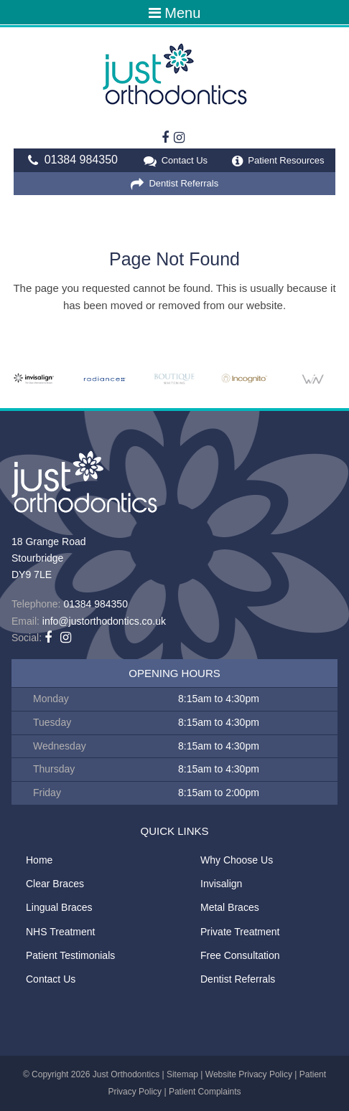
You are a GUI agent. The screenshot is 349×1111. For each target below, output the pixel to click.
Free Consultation (240, 955)
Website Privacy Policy (248, 1074)
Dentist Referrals (174, 184)
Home (39, 860)
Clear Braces (55, 883)
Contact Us (175, 161)
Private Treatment (240, 931)
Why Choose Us (236, 860)
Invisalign (221, 883)
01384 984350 (70, 160)
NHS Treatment (60, 931)
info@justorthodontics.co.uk (104, 621)
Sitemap (182, 1074)
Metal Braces (229, 907)
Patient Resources (278, 161)
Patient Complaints (205, 1092)
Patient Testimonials (70, 955)
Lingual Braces (59, 907)
